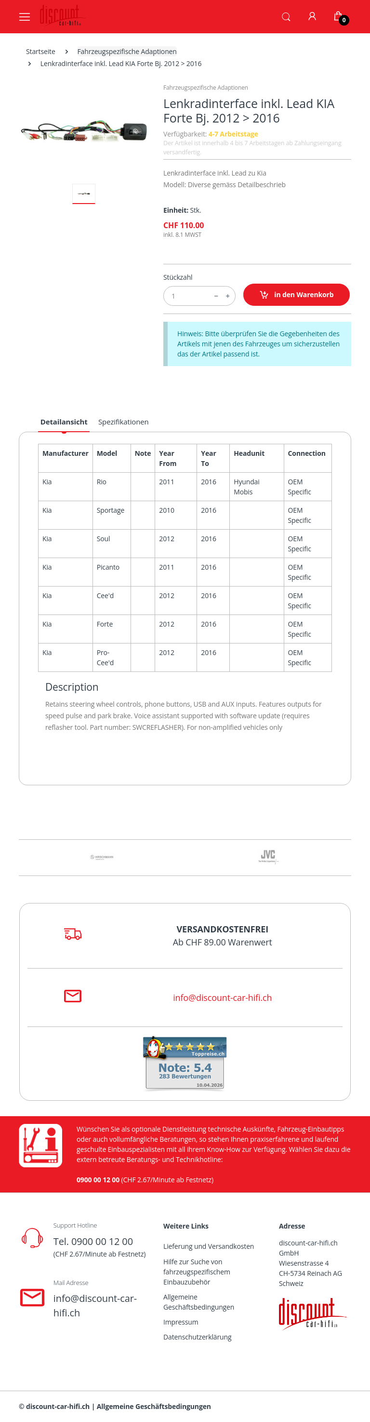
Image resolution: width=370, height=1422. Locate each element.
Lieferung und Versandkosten (208, 1246)
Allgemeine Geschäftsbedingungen (198, 1302)
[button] (286, 16)
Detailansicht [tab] (64, 421)
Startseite (40, 51)
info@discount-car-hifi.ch (222, 997)
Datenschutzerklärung (197, 1336)
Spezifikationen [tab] (123, 421)
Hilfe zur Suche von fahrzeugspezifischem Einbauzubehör (196, 1271)
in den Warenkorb (296, 295)
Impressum (180, 1321)
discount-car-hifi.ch (58, 1406)
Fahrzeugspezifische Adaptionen (127, 51)
